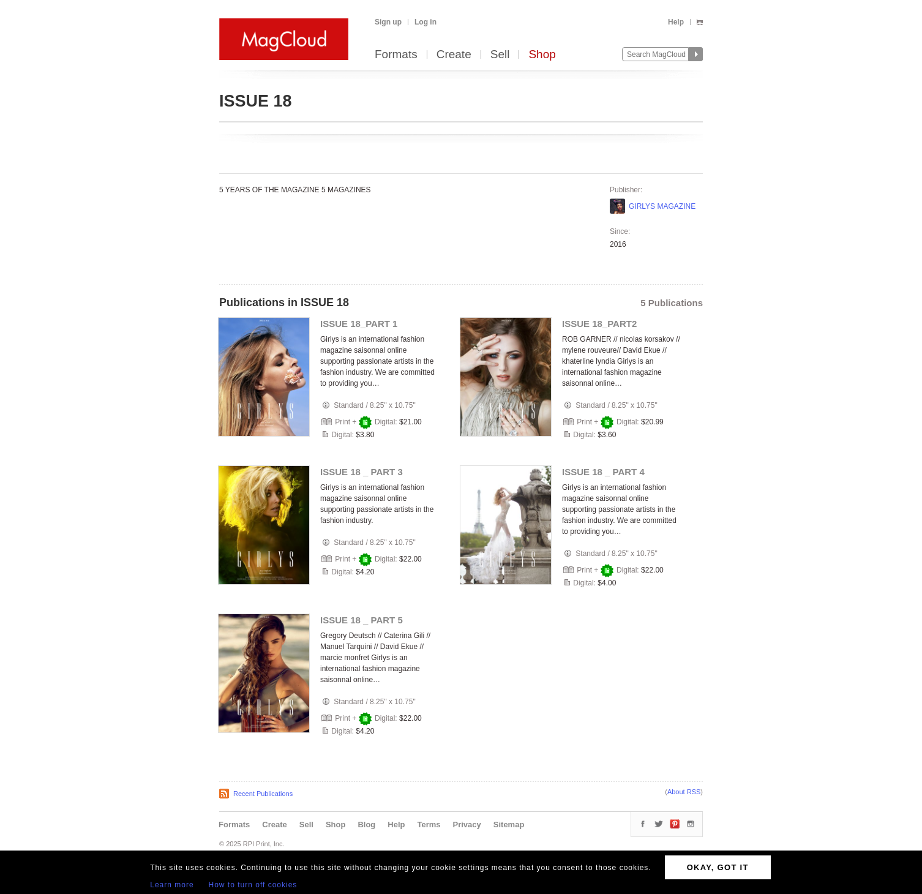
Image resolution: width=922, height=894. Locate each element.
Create (454, 55)
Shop (541, 55)
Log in (425, 22)
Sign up (388, 22)
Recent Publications (263, 793)
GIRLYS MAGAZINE (662, 206)
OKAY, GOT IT (718, 867)
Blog (366, 824)
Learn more (171, 885)
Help (676, 22)
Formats (396, 55)
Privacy (467, 824)
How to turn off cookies (253, 885)
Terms (428, 824)
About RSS (683, 791)
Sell (500, 55)
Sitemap (509, 824)
